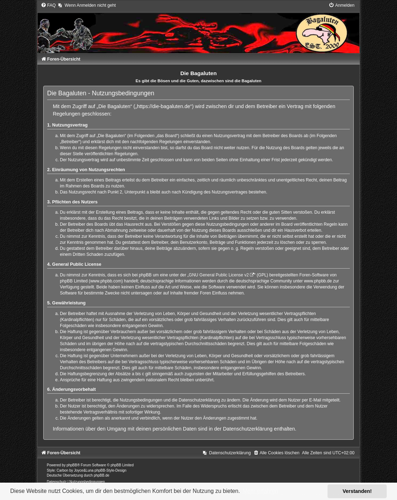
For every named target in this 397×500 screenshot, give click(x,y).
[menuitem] (48, 5)
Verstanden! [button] (357, 491)
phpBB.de (101, 475)
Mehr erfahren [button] (260, 491)
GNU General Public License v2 (219, 275)
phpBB (72, 465)
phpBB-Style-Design (111, 470)
